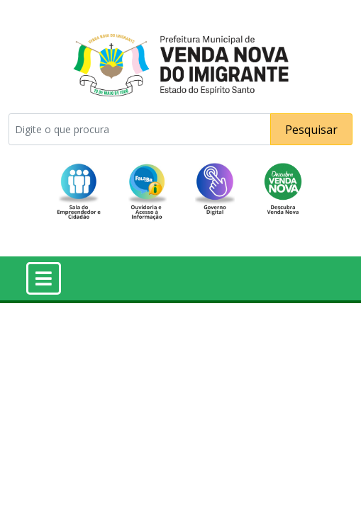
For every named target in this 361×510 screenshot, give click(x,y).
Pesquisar (311, 129)
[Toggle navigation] (43, 278)
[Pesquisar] (140, 129)
